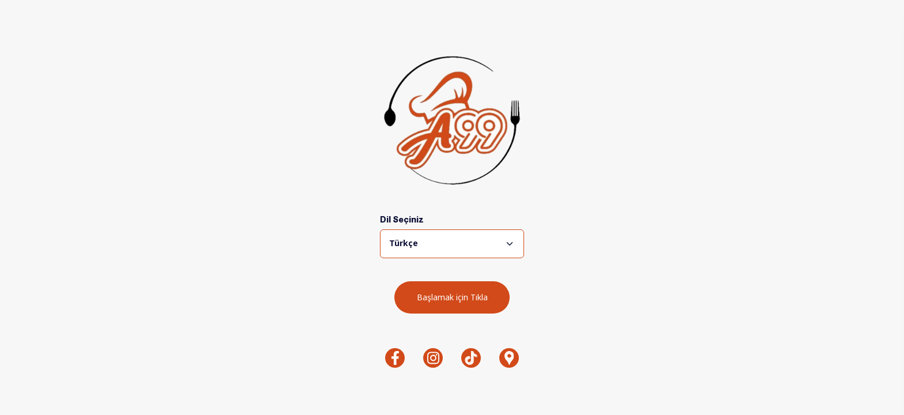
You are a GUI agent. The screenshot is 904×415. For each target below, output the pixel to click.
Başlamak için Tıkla (452, 297)
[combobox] (452, 243)
